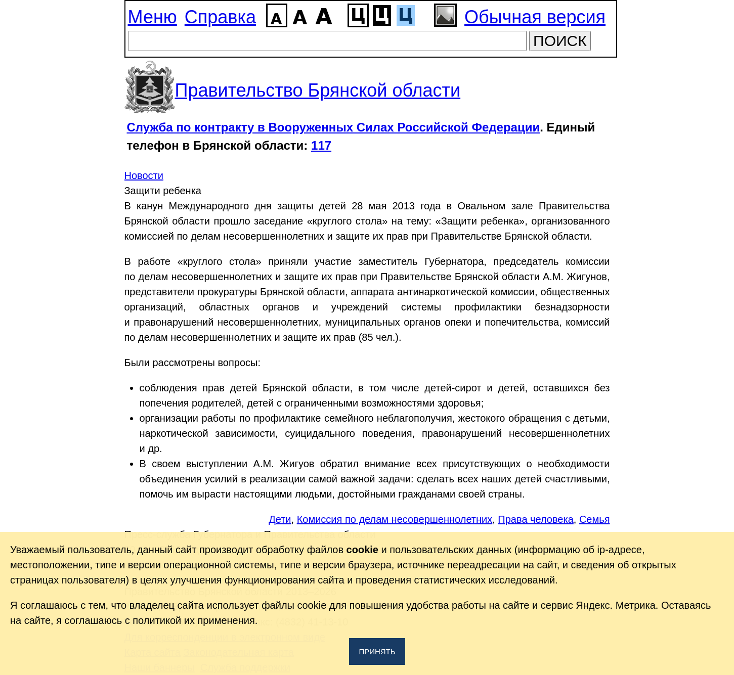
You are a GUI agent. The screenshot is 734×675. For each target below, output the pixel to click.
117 (321, 145)
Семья (594, 519)
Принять (377, 651)
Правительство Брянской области (318, 90)
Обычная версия (535, 17)
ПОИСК (560, 40)
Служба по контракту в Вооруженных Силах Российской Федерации (333, 127)
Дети (280, 519)
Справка (220, 17)
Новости (143, 175)
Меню (152, 17)
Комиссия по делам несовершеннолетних (395, 519)
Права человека (535, 519)
